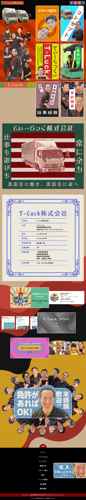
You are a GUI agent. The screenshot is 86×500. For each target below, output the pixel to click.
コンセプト (43, 461)
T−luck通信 (43, 479)
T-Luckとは (43, 457)
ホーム (43, 452)
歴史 (43, 475)
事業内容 (43, 466)
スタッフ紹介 (43, 470)
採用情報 (43, 489)
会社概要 (43, 484)
